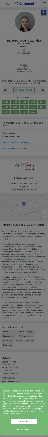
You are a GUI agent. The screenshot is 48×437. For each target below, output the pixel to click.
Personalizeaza (24, 429)
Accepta (24, 421)
